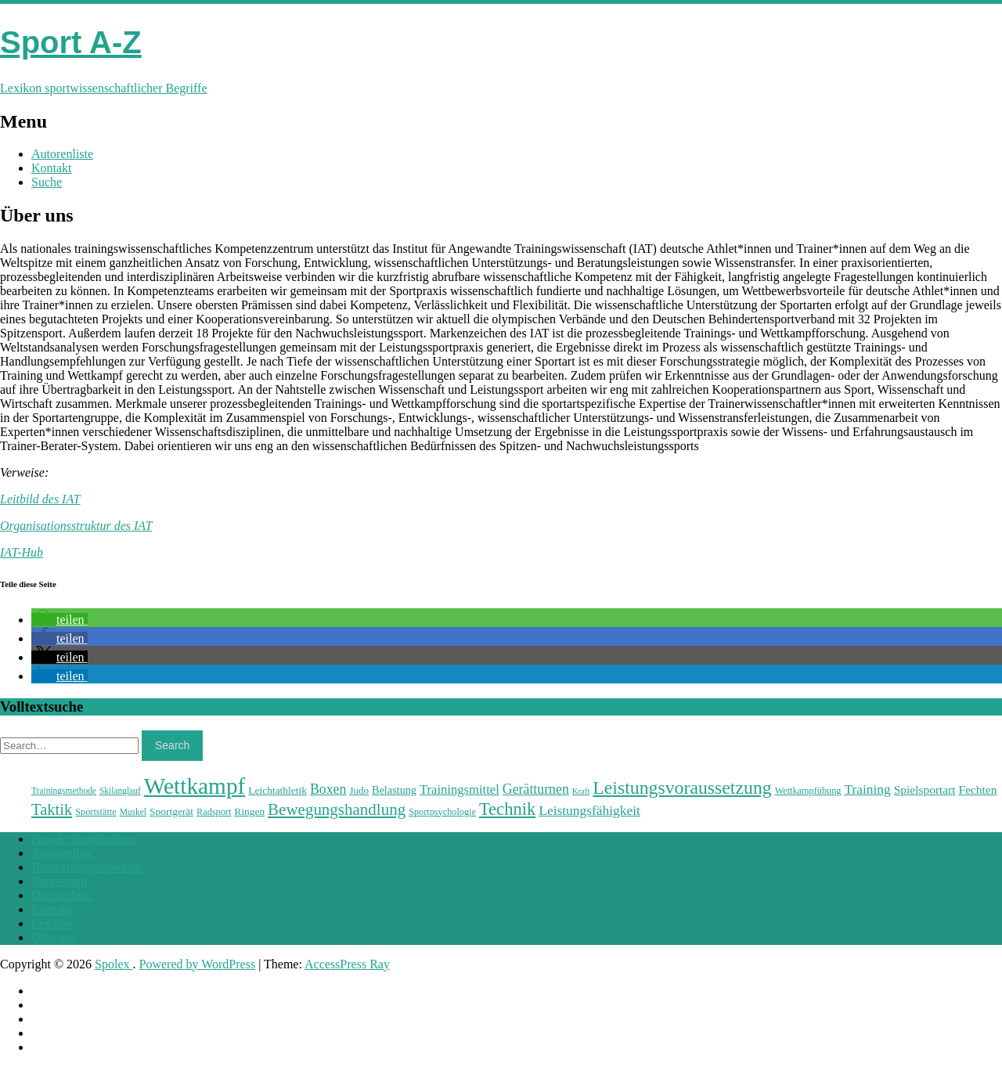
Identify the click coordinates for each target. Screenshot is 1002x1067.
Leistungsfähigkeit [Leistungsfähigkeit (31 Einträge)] (589, 810)
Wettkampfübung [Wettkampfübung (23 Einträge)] (808, 790)
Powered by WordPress (197, 964)
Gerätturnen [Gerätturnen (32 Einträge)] (536, 789)
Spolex (113, 964)
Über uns (54, 937)
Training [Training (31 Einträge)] (867, 789)
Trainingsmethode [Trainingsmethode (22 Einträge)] (63, 790)
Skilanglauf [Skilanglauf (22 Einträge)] (120, 790)
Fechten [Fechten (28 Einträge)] (978, 789)
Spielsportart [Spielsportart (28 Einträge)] (925, 789)
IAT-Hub (21, 552)
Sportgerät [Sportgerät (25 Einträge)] (171, 811)
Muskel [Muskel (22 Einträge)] (133, 811)
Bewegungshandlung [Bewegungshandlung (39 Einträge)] (336, 809)
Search (172, 745)
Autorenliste (62, 153)
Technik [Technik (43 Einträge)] (507, 809)
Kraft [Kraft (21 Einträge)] (580, 791)
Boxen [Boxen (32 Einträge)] (328, 789)
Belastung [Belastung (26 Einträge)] (394, 790)
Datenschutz (62, 895)
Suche (46, 182)
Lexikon (52, 923)
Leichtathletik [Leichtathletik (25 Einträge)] (277, 790)
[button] (59, 619)
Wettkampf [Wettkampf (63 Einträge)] (195, 785)
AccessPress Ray (347, 964)
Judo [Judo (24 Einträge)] (359, 790)
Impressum (59, 881)
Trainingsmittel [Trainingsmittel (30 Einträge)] (459, 789)
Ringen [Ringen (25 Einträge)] (249, 811)
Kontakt (51, 168)
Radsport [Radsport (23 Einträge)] (213, 811)
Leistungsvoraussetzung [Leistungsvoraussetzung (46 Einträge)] (682, 787)
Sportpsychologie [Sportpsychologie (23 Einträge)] (442, 811)
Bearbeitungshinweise (86, 867)
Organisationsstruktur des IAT (76, 525)
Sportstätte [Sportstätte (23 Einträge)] (95, 811)
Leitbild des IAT (40, 499)
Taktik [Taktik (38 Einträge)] (51, 809)
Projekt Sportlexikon (83, 838)
